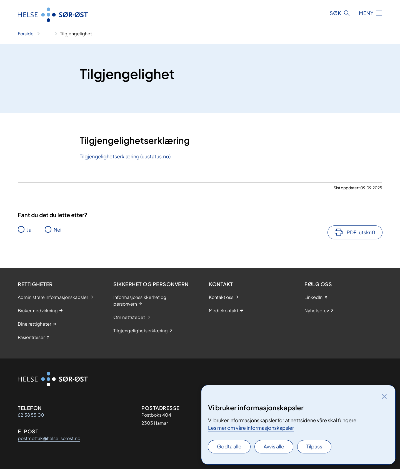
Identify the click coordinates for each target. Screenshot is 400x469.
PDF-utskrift (361, 232)
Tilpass (314, 446)
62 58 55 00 (31, 415)
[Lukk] (384, 396)
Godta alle (229, 446)
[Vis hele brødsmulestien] (46, 33)
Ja (29, 229)
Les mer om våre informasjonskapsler (251, 427)
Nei (57, 229)
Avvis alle (274, 446)
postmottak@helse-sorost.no (49, 438)
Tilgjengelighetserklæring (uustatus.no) (125, 156)
